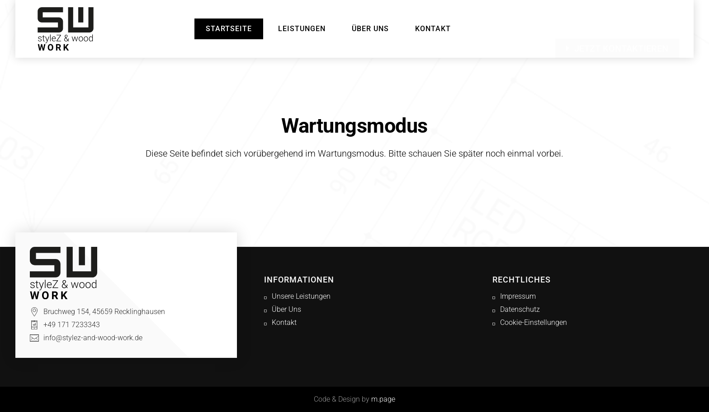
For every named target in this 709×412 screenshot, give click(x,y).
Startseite (229, 28)
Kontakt (433, 28)
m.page (383, 399)
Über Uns (370, 28)
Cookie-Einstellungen (533, 322)
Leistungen (302, 28)
